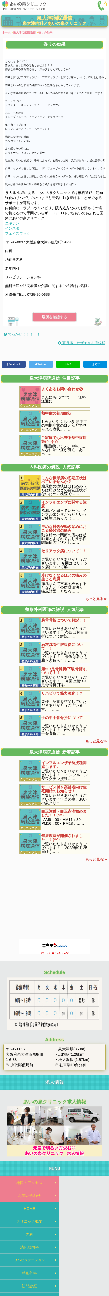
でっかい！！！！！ (22, 334)
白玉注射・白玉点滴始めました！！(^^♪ (64, 813)
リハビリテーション (27, 1225)
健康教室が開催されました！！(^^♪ (62, 838)
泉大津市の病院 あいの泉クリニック (54, 1274)
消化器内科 (81, 1211)
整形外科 (82, 1225)
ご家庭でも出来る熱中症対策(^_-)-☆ (64, 440)
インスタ (12, 228)
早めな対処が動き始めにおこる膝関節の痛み (64, 528)
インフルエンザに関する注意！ (64, 504)
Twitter (41, 364)
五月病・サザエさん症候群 (81, 343)
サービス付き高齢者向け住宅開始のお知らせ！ (64, 789)
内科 (27, 1211)
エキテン (12, 223)
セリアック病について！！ (64, 551)
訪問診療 (27, 1239)
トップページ (37, 1267)
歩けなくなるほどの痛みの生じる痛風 (64, 577)
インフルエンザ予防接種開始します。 (64, 765)
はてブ (95, 364)
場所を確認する (54, 317)
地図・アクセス (27, 1183)
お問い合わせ (82, 1183)
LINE (68, 364)
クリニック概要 (82, 1197)
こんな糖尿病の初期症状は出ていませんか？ (64, 480)
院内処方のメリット (82, 1239)
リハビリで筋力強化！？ (62, 693)
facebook (14, 364)
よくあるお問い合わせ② (62, 389)
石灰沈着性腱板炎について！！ (62, 646)
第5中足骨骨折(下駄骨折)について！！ (64, 671)
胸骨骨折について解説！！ (64, 620)
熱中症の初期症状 (56, 413)
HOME (27, 1197)
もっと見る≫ (96, 599)
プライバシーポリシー (65, 1267)
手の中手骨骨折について (62, 718)
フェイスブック (17, 233)
